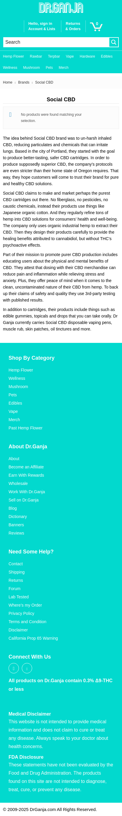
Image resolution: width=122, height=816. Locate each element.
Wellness (10, 68)
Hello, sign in (40, 23)
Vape (70, 56)
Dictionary (18, 516)
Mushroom (31, 68)
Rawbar (36, 56)
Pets (49, 68)
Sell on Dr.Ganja (24, 500)
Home (7, 82)
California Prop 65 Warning (33, 638)
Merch (63, 68)
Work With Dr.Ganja (27, 491)
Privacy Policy (21, 613)
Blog (13, 508)
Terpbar (54, 56)
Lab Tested (19, 597)
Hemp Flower (13, 56)
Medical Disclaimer (30, 713)
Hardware (87, 56)
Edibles (107, 56)
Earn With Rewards (26, 475)
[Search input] (56, 42)
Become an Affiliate (26, 467)
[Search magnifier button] (113, 42)
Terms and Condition (27, 621)
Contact (16, 563)
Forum (14, 588)
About (14, 458)
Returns (16, 580)
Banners (16, 524)
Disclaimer (18, 630)
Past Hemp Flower (25, 428)
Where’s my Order (25, 605)
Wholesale (18, 483)
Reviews (16, 533)
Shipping (17, 572)
